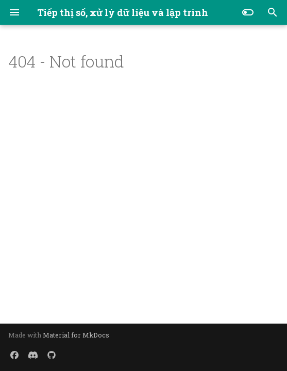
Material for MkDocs (76, 335)
